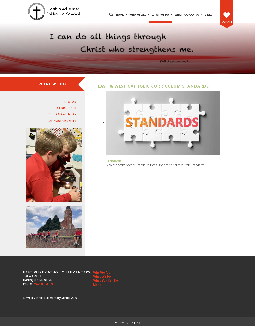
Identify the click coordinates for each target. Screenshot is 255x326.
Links (208, 14)
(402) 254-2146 (43, 284)
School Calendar (62, 114)
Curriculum (66, 108)
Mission (70, 102)
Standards (113, 161)
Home (120, 14)
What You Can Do (187, 14)
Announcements (62, 121)
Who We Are (137, 14)
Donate (226, 21)
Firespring (134, 322)
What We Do (160, 14)
